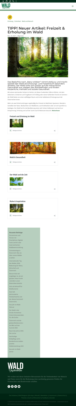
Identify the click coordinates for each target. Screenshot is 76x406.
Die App (31, 395)
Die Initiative (13, 395)
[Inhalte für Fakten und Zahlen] (16, 1)
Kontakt (52, 398)
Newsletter (44, 395)
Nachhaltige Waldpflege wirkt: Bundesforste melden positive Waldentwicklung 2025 (16, 341)
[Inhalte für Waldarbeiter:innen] (6, 1)
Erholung (10, 21)
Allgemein (20, 36)
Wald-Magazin (22, 395)
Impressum (52, 395)
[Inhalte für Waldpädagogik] (13, 1)
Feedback (45, 398)
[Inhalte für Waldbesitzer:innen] (3, 1)
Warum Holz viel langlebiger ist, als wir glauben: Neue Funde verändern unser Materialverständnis (16, 278)
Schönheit (17, 21)
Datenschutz (62, 395)
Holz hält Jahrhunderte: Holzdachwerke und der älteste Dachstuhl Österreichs (16, 296)
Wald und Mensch (27, 21)
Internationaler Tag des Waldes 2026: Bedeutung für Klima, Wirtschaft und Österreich (16, 265)
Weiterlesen (56, 110)
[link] (38, 6)
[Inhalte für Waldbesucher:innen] (10, 1)
